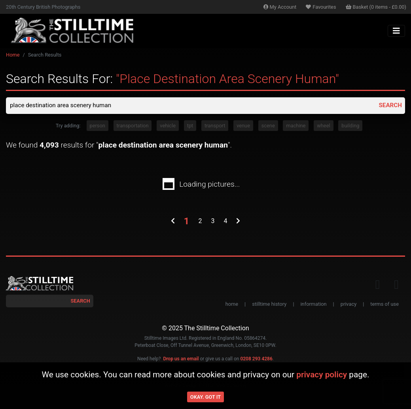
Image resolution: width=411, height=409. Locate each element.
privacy (348, 305)
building (350, 126)
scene (268, 126)
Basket (376, 7)
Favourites (321, 7)
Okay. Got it (205, 397)
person (97, 126)
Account (280, 7)
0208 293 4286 (256, 359)
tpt (190, 126)
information (314, 305)
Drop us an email (181, 359)
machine (295, 126)
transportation (133, 126)
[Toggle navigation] (396, 31)
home (231, 305)
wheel (323, 126)
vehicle (168, 126)
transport (215, 126)
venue (243, 126)
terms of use (384, 305)
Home (12, 55)
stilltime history (269, 305)
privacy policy (321, 374)
